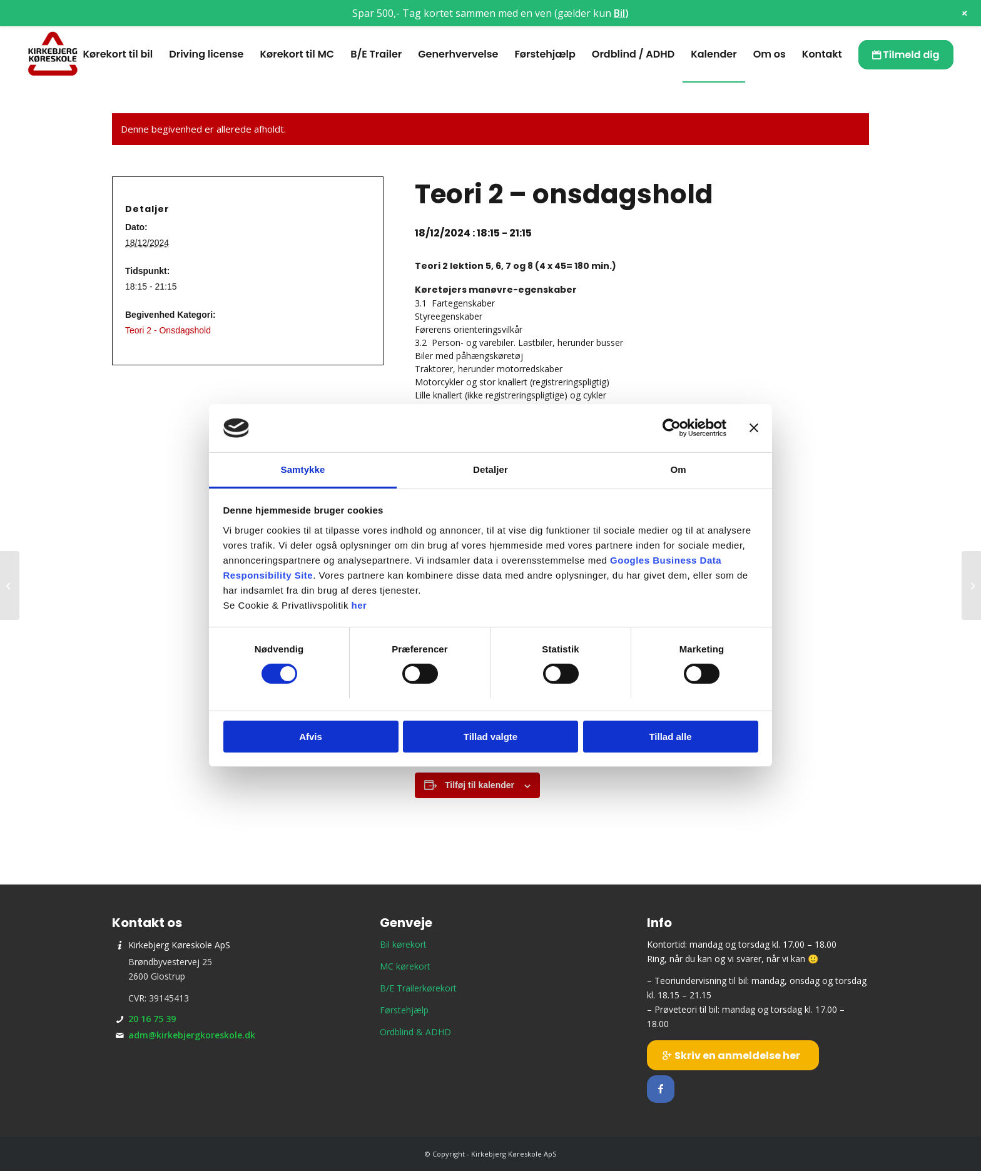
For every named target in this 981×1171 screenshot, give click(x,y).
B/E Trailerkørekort (418, 988)
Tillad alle (670, 736)
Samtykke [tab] (303, 469)
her (359, 605)
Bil (619, 13)
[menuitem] (117, 54)
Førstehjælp (404, 1010)
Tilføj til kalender (479, 785)
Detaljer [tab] (490, 469)
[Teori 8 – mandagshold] (9, 585)
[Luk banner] (754, 427)
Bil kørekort (403, 944)
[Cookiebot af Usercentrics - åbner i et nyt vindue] (671, 427)
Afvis (310, 736)
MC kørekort (405, 966)
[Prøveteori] (971, 585)
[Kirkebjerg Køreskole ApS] (52, 54)
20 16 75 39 (152, 1019)
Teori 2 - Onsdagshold (168, 330)
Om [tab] (678, 469)
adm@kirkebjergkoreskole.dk (191, 1035)
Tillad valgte (490, 736)
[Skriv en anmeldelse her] (733, 1055)
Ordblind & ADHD (415, 1032)
